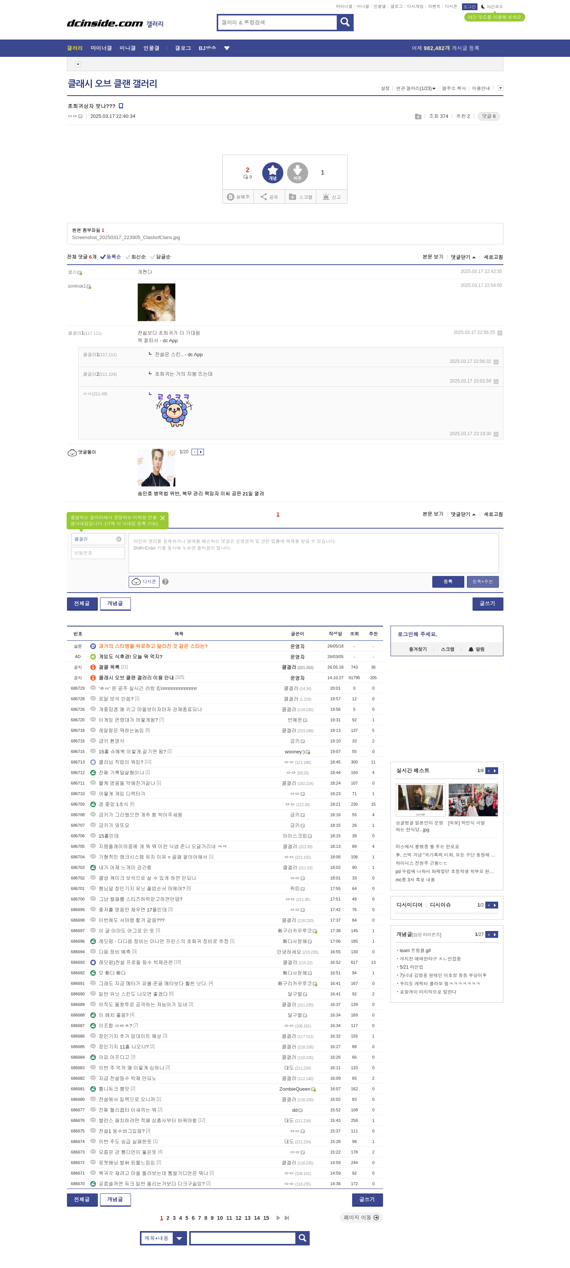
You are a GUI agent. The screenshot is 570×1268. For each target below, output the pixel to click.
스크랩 (417, 116)
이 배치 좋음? (109, 1015)
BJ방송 (207, 48)
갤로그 (397, 6)
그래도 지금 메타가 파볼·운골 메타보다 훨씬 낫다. (148, 983)
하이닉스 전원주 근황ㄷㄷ (422, 863)
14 (257, 1218)
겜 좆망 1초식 (109, 804)
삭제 (499, 333)
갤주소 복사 (454, 88)
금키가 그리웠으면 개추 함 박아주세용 (136, 815)
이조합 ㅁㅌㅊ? (111, 1026)
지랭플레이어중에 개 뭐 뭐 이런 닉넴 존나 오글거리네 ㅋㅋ (158, 846)
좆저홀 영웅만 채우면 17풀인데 (128, 910)
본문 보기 (433, 257)
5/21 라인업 (412, 967)
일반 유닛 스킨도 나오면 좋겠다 (128, 994)
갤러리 (75, 48)
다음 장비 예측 (110, 952)
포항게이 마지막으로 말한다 (428, 992)
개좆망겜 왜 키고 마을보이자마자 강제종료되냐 (146, 709)
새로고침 (493, 257)
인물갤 (380, 6)
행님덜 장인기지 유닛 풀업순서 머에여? (137, 889)
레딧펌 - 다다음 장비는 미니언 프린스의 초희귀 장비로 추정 (159, 941)
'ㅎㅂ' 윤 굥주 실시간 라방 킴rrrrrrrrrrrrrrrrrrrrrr (143, 688)
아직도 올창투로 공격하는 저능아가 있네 (138, 1004)
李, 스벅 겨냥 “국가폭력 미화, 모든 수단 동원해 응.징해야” (447, 855)
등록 (448, 581)
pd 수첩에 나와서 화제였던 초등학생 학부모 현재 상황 (447, 871)
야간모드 (492, 7)
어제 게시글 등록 (446, 48)
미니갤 (363, 6)
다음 (278, 1218)
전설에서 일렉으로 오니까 (122, 1099)
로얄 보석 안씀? (111, 699)
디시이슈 (440, 905)
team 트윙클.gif (415, 950)
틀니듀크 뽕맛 (109, 1089)
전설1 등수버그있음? (117, 1131)
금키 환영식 (107, 741)
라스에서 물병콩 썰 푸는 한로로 (427, 846)
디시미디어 (410, 905)
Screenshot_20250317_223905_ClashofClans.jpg (126, 237)
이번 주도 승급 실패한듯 (121, 1142)
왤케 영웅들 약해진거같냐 (122, 783)
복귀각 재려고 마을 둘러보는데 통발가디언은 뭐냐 (149, 1173)
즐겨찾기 (418, 649)
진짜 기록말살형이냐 (117, 773)
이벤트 (434, 6)
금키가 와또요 (109, 825)
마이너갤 (344, 6)
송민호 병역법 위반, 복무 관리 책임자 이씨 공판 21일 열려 (201, 494)
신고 (332, 196)
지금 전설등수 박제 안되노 (123, 1078)
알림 (476, 649)
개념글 (115, 603)
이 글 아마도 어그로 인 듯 (122, 931)
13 (248, 1218)
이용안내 (481, 88)
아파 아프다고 (109, 1057)
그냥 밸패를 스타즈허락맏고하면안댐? (136, 899)
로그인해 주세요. (418, 634)
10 (220, 1218)
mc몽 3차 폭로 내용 (415, 879)
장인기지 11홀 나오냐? (119, 1047)
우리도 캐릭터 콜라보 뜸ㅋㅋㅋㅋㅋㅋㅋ (440, 983)
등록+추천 (482, 581)
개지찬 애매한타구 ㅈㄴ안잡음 (430, 959)
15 (266, 1218)
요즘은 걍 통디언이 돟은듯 (123, 1152)
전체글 (82, 603)
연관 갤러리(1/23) (416, 88)
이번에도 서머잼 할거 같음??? (127, 920)
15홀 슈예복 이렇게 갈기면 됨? (128, 751)
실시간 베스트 (413, 771)
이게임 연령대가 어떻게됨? (124, 720)
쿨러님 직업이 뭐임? (116, 762)
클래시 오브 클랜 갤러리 (112, 83)
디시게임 (415, 6)
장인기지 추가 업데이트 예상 (125, 1036)
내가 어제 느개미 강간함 (121, 867)
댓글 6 (489, 116)
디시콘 (451, 6)
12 (239, 1218)
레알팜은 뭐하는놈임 (117, 730)
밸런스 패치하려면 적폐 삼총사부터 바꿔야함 (143, 1120)
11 (229, 1218)
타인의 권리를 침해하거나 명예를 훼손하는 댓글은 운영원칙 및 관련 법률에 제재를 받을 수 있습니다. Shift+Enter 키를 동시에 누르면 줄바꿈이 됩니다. (235, 545)
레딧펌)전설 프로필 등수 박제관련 (131, 962)
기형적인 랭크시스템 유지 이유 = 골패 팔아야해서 (148, 857)
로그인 (470, 7)
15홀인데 (104, 836)
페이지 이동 (361, 1218)
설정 (385, 88)
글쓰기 (488, 603)
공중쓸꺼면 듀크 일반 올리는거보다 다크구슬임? (147, 1184)
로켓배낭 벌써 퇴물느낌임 (122, 1163)
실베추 (238, 197)
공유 (269, 196)
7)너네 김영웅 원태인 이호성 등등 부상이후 (443, 975)
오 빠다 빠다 (108, 973)
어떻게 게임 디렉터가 (117, 794)
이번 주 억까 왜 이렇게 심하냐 (127, 1068)
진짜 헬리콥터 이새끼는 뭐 (123, 1110)
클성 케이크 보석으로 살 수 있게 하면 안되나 (143, 878)
